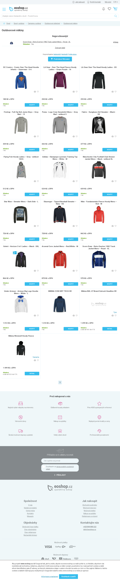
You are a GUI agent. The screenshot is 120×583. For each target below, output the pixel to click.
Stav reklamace (30, 532)
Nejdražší (64, 54)
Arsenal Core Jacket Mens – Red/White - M (60, 246)
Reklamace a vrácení (89, 516)
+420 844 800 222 (89, 527)
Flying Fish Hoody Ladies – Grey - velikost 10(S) (21, 158)
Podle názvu (72, 54)
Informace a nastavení (49, 576)
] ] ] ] (115, 2)
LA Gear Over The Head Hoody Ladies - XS (99, 67)
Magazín (30, 516)
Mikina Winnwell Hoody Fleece (21, 336)
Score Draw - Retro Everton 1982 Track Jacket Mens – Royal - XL (98, 247)
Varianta (36, 357)
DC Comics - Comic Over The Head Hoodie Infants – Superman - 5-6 (21, 68)
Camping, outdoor (34, 23)
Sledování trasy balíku (30, 527)
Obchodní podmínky (89, 505)
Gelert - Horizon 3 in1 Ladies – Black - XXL (21, 246)
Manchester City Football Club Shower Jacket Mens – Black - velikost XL (99, 158)
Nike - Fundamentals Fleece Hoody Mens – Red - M (99, 203)
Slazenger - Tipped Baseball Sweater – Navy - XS (60, 203)
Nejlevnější (57, 54)
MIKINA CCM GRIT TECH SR (60, 291)
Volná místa (30, 511)
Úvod (8, 23)
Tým (115, 312)
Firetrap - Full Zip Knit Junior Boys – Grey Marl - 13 (21, 113)
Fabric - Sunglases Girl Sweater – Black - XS (99, 113)
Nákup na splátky (89, 513)
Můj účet (108, 2)
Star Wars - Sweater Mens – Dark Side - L (21, 202)
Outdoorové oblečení (52, 23)
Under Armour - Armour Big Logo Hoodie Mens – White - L (21, 292)
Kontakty (30, 513)
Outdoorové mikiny (70, 23)
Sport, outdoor (19, 23)
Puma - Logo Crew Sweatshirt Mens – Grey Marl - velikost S (60, 113)
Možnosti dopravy (89, 508)
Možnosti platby (90, 511)
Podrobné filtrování (60, 59)
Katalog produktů (30, 508)
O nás (30, 505)
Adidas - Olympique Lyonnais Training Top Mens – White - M (59, 158)
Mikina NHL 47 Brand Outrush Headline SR (98, 291)
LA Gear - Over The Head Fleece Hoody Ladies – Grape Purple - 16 (59, 68)
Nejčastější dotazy (30, 535)
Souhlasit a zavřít (68, 576)
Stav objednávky (30, 529)
